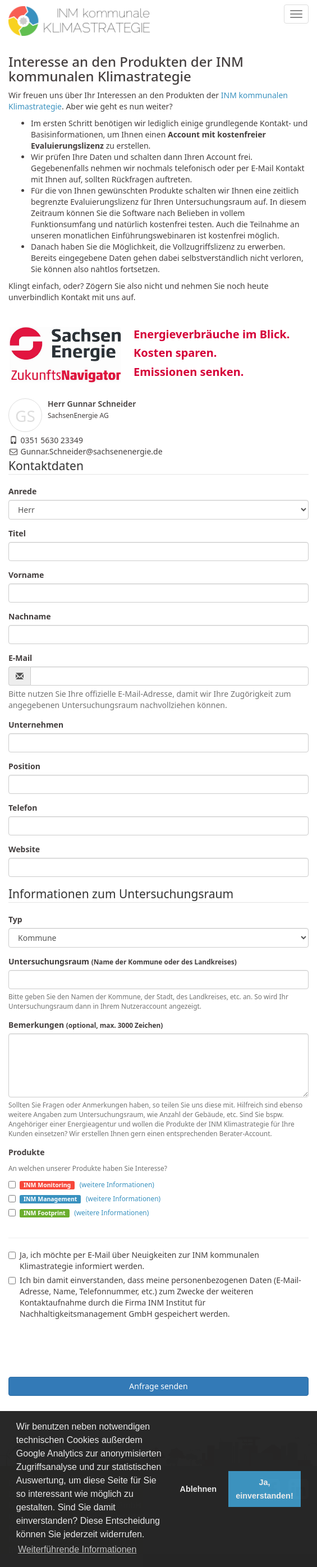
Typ (15, 919)
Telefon (22, 807)
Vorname (26, 574)
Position (24, 766)
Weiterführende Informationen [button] (77, 1549)
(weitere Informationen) (117, 1184)
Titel (17, 533)
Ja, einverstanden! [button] (264, 1489)
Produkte (26, 1152)
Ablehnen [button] (198, 1489)
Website (24, 849)
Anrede (22, 491)
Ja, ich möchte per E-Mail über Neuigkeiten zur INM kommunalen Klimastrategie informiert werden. (133, 1260)
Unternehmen (35, 724)
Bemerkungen (85, 1024)
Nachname (29, 616)
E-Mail (20, 657)
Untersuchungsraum (122, 961)
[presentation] (93, 1347)
